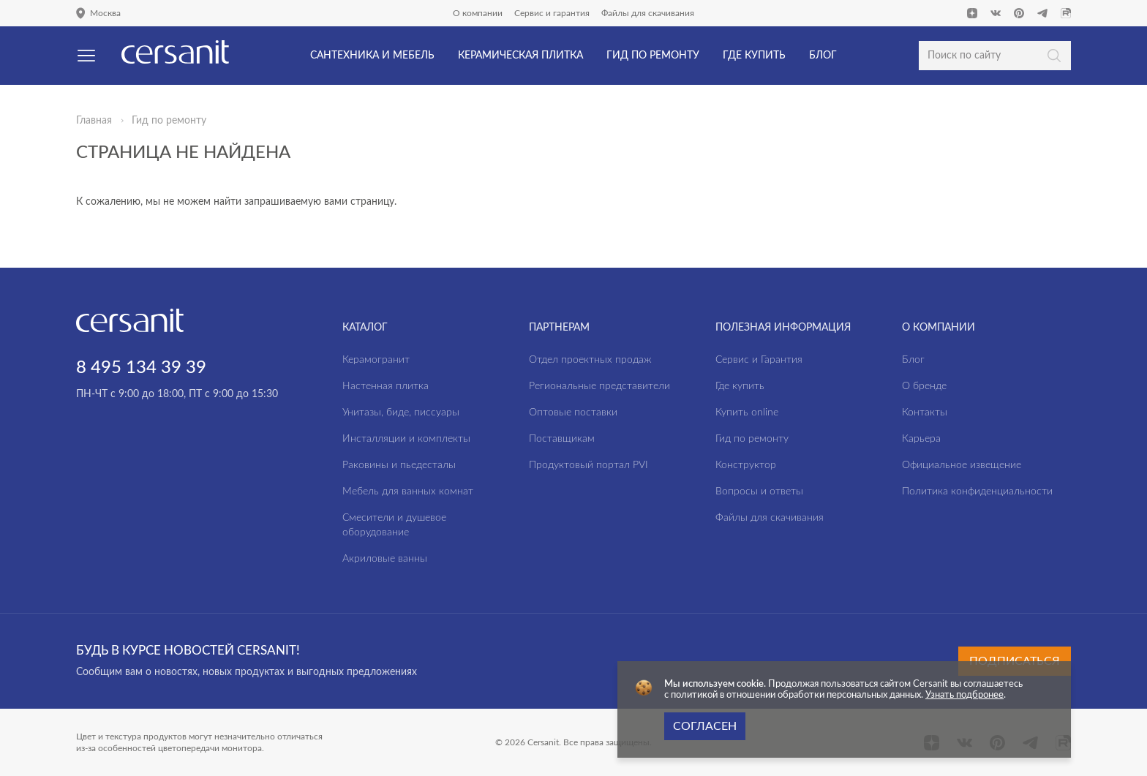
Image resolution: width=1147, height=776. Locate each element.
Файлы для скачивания (647, 13)
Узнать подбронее (964, 695)
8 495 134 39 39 (141, 368)
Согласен (705, 726)
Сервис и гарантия (552, 13)
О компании (478, 13)
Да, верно (72, 91)
